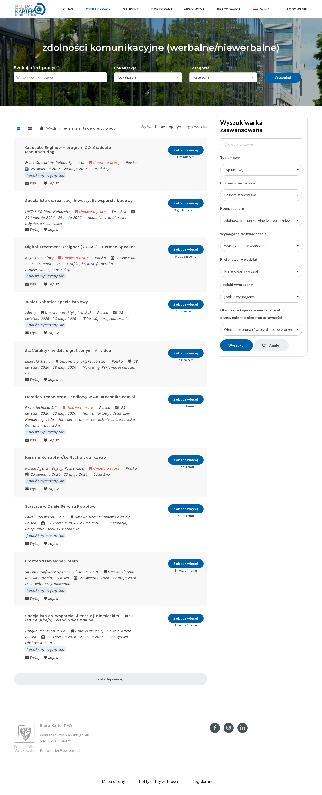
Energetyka (119, 636)
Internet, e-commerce (77, 419)
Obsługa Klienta (38, 642)
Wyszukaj (283, 77)
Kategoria (199, 67)
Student (131, 9)
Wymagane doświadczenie (243, 234)
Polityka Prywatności (158, 781)
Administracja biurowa (107, 217)
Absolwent (194, 9)
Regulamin (202, 781)
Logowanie (296, 9)
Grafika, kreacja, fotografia (90, 263)
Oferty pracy (98, 9)
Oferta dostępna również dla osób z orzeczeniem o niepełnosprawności (252, 314)
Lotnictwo (102, 474)
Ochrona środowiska (42, 425)
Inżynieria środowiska (43, 223)
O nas (68, 9)
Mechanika (70, 529)
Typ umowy (230, 157)
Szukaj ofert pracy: (34, 67)
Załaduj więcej (110, 679)
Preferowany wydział (239, 259)
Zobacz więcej (185, 150)
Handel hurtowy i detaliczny (106, 413)
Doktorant (162, 9)
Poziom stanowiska (237, 183)
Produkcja (102, 168)
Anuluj (271, 345)
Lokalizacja (125, 67)
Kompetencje (232, 208)
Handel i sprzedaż (40, 419)
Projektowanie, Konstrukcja (48, 269)
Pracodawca (229, 9)
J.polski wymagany (236, 284)
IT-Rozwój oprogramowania (106, 318)
